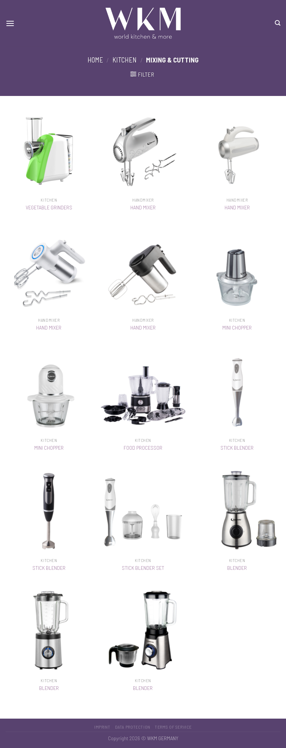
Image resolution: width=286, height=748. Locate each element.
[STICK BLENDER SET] (142, 511)
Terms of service (173, 726)
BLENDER (237, 568)
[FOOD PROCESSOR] (142, 390)
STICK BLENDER (237, 447)
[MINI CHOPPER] (237, 270)
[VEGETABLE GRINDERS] (49, 150)
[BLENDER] (237, 511)
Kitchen (124, 60)
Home (95, 60)
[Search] (277, 23)
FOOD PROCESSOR (143, 447)
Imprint (102, 726)
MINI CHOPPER (237, 327)
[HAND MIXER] (142, 150)
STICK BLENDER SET (143, 568)
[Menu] (10, 23)
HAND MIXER (143, 207)
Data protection (132, 726)
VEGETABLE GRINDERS (49, 207)
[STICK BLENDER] (237, 390)
